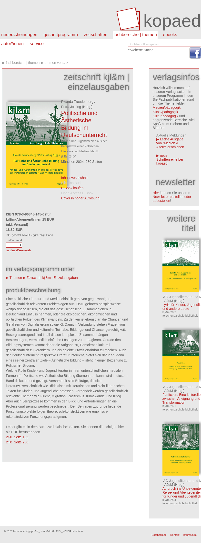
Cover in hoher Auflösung (80, 198)
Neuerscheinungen (19, 34)
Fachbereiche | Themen (135, 34)
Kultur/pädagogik (165, 116)
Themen (16, 278)
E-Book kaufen (72, 188)
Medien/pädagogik (167, 107)
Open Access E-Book (77, 193)
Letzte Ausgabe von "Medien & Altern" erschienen (170, 143)
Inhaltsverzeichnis (74, 178)
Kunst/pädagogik (165, 112)
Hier (156, 193)
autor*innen (12, 43)
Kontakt (174, 534)
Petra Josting (71, 107)
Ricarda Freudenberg (77, 102)
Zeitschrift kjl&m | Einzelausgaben (52, 278)
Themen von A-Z (56, 63)
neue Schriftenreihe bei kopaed (169, 159)
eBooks (170, 34)
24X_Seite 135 (17, 437)
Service (37, 43)
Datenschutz (158, 534)
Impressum (190, 534)
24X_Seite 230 (17, 442)
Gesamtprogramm (60, 34)
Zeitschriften (95, 34)
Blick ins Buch (71, 183)
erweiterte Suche (140, 50)
